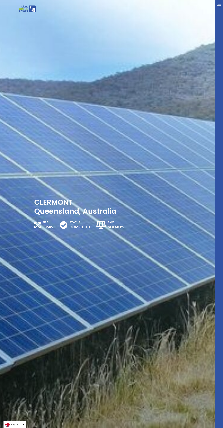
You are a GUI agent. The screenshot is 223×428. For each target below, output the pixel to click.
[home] (27, 9)
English (12, 425)
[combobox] (14, 424)
